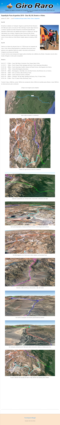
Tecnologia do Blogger (30, 418)
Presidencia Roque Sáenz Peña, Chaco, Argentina (26, 18)
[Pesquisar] (58, 4)
